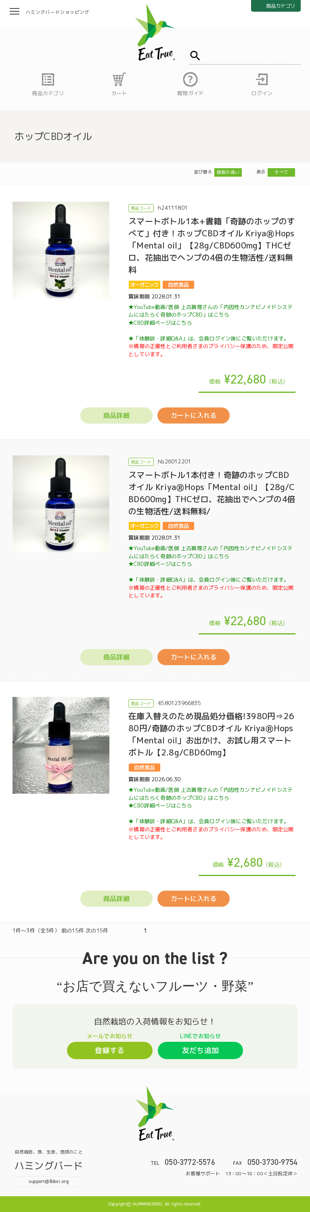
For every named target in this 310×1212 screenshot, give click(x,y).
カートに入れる (193, 415)
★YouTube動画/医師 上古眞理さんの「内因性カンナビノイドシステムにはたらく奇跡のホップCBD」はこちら (210, 311)
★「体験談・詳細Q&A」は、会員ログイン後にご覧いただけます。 (210, 346)
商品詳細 (116, 415)
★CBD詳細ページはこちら (160, 322)
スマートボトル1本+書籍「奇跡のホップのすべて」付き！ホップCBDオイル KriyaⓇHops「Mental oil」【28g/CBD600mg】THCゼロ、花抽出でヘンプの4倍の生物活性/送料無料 (211, 245)
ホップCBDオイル (53, 136)
